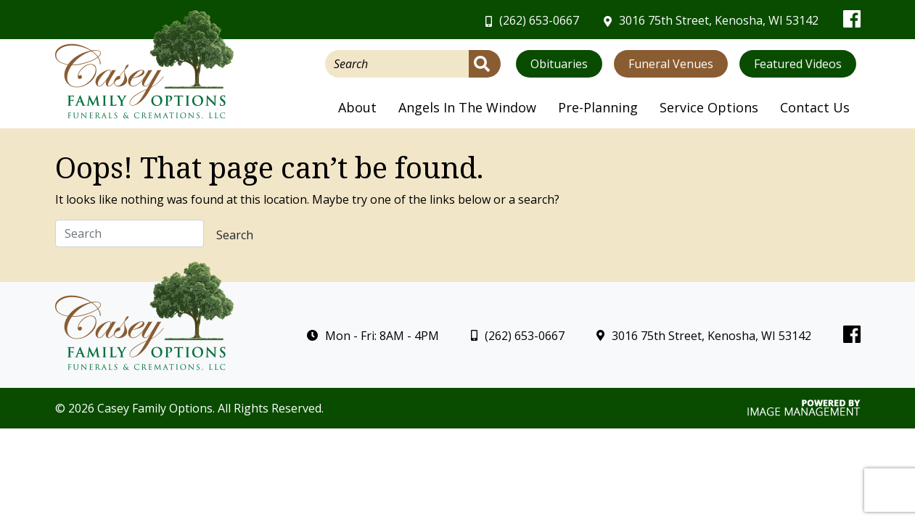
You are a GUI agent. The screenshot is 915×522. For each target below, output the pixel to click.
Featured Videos (798, 64)
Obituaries (559, 64)
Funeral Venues (670, 64)
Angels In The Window (467, 107)
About (357, 107)
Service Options (709, 107)
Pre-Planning (598, 107)
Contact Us (815, 107)
